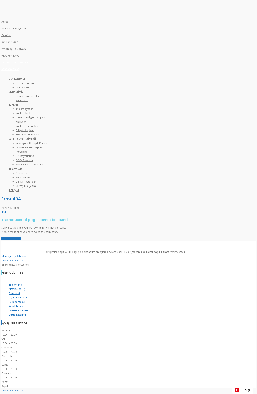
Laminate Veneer (18, 310)
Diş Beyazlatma (25, 156)
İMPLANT (14, 104)
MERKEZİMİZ (16, 92)
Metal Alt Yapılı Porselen (30, 164)
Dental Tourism (25, 83)
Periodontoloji (17, 301)
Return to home (11, 238)
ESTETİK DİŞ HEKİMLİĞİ (22, 139)
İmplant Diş (15, 284)
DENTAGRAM (17, 79)
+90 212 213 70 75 (12, 260)
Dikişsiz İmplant (25, 130)
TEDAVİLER (15, 169)
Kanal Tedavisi (24, 177)
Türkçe (243, 390)
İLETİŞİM (14, 190)
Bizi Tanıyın (22, 87)
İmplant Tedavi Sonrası (29, 126)
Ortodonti (21, 173)
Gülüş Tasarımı (24, 160)
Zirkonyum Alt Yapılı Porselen (32, 143)
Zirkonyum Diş (17, 289)
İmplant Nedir (23, 113)
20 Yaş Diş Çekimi (26, 186)
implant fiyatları (24, 109)
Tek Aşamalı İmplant (27, 134)
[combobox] (242, 390)
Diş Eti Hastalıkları (26, 181)
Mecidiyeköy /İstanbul (13, 256)
